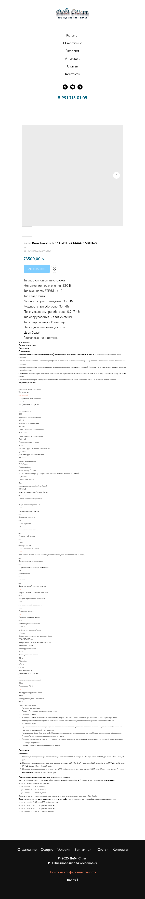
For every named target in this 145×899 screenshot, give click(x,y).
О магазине (72, 43)
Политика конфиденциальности (72, 872)
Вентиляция (83, 849)
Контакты (72, 74)
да (20, 589)
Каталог (72, 35)
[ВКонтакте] (72, 86)
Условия (72, 50)
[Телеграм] (80, 86)
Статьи (72, 66)
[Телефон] (65, 86)
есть (20, 551)
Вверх (72, 880)
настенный (23, 395)
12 (20, 407)
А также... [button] (72, 58)
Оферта (47, 849)
